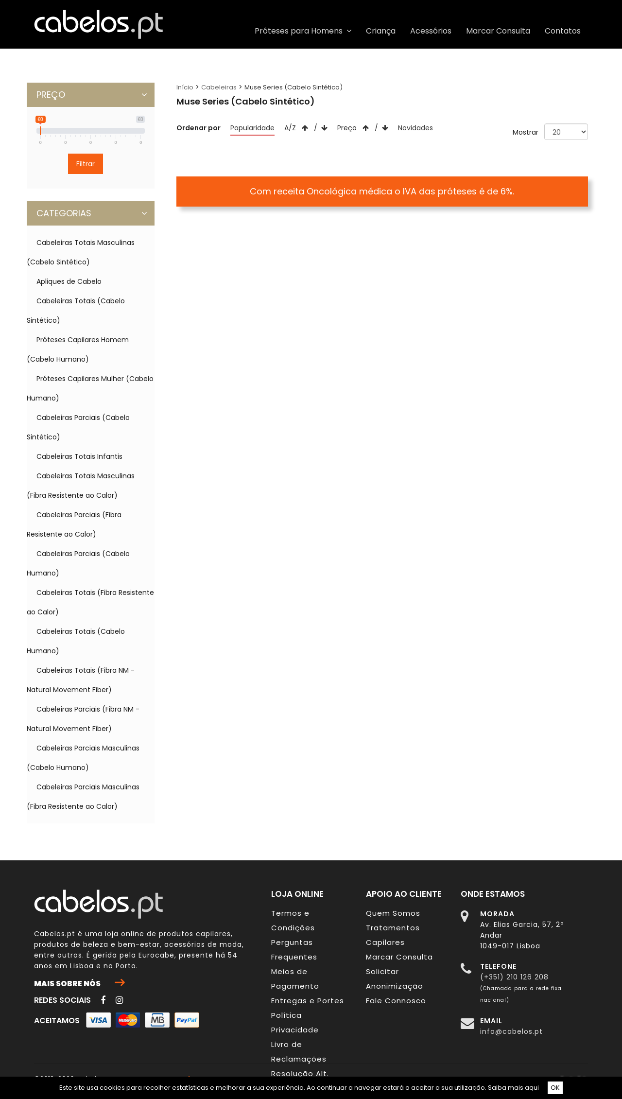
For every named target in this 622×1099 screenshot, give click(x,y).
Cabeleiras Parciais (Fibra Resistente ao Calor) (74, 524)
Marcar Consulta (498, 31)
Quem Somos (393, 913)
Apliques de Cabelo (69, 281)
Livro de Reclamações (299, 1051)
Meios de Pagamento (295, 978)
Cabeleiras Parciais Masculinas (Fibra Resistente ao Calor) (83, 796)
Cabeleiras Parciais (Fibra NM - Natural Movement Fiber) (83, 718)
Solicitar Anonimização (394, 978)
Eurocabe (156, 955)
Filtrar (85, 164)
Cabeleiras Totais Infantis (79, 456)
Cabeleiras (219, 87)
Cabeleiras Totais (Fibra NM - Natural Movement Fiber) (81, 680)
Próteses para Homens (303, 31)
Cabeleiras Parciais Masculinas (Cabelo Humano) (83, 757)
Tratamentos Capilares (393, 935)
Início (184, 87)
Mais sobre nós (79, 983)
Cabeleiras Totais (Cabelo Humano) (76, 641)
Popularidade (252, 128)
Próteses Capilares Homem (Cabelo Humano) (78, 349)
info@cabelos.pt (511, 1031)
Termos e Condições (293, 920)
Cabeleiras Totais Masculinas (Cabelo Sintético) (81, 252)
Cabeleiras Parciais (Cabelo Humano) (78, 563)
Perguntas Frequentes (294, 949)
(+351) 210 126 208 (514, 977)
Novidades (415, 128)
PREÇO (91, 95)
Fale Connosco (396, 1000)
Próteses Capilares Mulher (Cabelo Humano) (90, 388)
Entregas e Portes (307, 1000)
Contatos (563, 31)
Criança (381, 31)
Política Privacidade (295, 1022)
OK (555, 1087)
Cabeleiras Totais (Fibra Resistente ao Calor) (90, 602)
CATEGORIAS (91, 213)
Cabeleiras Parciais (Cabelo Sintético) (78, 427)
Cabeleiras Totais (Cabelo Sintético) (76, 310)
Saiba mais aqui (513, 1087)
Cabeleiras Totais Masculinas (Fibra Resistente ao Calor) (81, 485)
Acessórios (430, 31)
